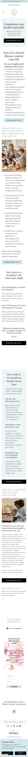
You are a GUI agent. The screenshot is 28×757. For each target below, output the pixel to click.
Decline (7, 753)
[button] (3, 12)
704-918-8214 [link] (14, 5)
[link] (14, 12)
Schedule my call (14, 40)
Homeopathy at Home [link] (14, 737)
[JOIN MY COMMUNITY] (14, 1)
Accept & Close (20, 753)
